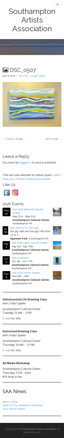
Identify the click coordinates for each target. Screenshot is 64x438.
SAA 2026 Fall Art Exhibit (26, 272)
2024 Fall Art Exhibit (14, 408)
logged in (25, 162)
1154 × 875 (23, 75)
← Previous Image (13, 138)
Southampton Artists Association (32, 20)
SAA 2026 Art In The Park (24, 227)
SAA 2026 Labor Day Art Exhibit (29, 242)
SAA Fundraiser (20, 257)
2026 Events (13, 204)
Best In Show (10, 401)
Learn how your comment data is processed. (31, 177)
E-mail (6, 318)
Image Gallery (38, 75)
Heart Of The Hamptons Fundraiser (23, 405)
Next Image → (53, 138)
